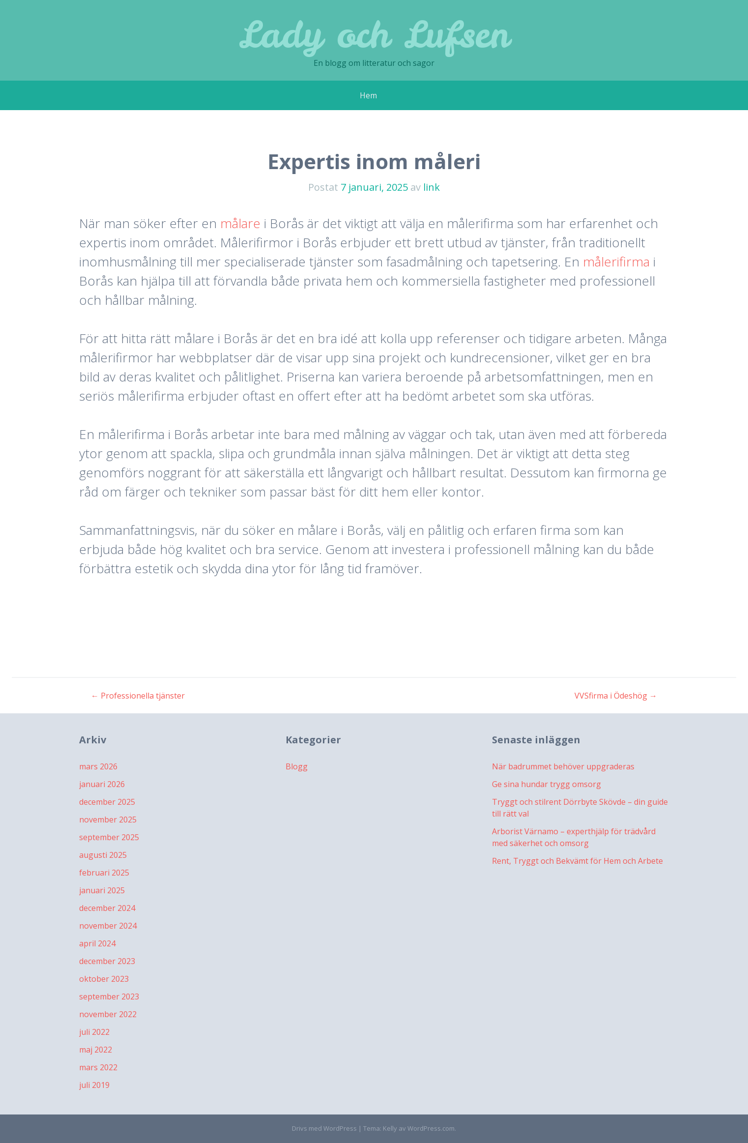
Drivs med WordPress (324, 1128)
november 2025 (108, 819)
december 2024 (107, 908)
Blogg (297, 766)
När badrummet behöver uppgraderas (563, 766)
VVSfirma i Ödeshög (616, 695)
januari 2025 (102, 890)
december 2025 (107, 801)
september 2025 (109, 837)
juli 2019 (94, 1085)
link (431, 187)
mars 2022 (98, 1067)
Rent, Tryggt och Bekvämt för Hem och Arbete (577, 860)
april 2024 (97, 943)
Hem (368, 95)
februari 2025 (104, 872)
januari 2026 (102, 784)
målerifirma (616, 261)
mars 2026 (98, 766)
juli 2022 (94, 1031)
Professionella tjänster (138, 695)
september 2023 (109, 996)
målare (240, 223)
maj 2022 (95, 1049)
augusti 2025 (103, 855)
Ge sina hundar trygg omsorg (546, 784)
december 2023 (107, 961)
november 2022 (108, 1014)
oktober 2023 (104, 978)
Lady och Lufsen (374, 34)
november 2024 (108, 925)
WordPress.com (431, 1128)
